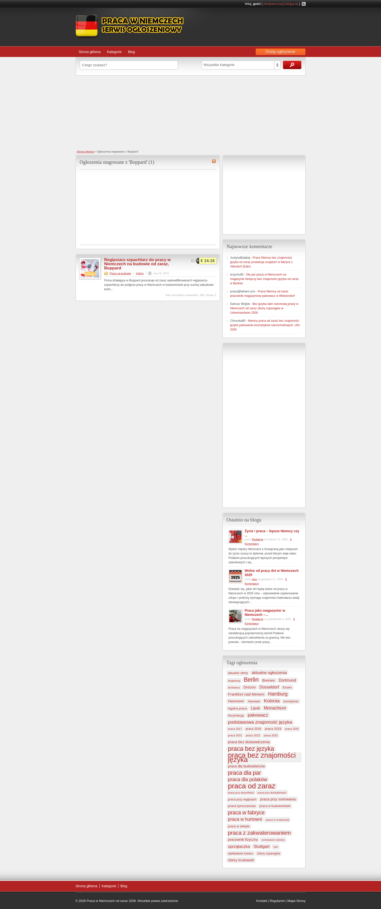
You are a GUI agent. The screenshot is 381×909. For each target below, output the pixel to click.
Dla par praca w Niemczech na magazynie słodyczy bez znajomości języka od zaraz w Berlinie (264, 279)
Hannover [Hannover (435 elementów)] (236, 701)
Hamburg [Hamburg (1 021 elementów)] (278, 694)
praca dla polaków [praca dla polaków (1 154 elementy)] (247, 779)
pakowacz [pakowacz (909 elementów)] (258, 715)
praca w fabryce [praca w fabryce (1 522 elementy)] (246, 812)
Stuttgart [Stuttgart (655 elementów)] (261, 846)
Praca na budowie (120, 273)
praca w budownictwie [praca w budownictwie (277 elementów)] (274, 806)
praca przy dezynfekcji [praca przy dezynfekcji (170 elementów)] (241, 792)
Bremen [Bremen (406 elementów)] (268, 680)
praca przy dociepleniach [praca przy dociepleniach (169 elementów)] (271, 792)
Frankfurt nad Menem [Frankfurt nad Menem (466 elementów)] (246, 694)
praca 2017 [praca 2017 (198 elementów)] (235, 728)
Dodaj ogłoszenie (281, 52)
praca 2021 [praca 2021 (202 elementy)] (235, 735)
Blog (131, 52)
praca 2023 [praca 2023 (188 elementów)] (270, 735)
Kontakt (261, 901)
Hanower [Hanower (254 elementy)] (254, 701)
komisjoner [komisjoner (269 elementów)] (291, 701)
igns (254, 579)
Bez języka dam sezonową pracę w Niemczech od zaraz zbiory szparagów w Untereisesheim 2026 (264, 308)
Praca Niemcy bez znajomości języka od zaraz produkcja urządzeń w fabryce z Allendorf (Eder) (261, 262)
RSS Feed (304, 4)
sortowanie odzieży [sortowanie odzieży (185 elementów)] (273, 839)
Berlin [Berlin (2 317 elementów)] (251, 679)
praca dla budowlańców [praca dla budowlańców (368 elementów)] (246, 766)
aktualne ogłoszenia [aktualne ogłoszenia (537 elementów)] (269, 672)
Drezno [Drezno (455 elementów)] (249, 687)
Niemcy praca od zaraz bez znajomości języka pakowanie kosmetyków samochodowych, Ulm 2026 (265, 325)
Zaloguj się (291, 4)
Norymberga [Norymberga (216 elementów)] (236, 715)
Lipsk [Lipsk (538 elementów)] (255, 708)
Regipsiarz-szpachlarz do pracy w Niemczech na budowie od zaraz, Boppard (137, 263)
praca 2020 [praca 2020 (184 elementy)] (292, 728)
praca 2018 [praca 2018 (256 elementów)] (253, 729)
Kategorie (114, 52)
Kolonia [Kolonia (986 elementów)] (272, 700)
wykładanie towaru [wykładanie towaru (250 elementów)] (240, 853)
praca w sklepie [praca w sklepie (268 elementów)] (239, 826)
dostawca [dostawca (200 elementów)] (234, 687)
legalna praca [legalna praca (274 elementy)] (237, 708)
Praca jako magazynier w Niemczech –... (265, 613)
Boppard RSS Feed (214, 161)
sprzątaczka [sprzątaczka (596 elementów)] (239, 846)
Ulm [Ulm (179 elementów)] (275, 846)
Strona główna (90, 52)
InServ (140, 273)
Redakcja (257, 539)
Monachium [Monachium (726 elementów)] (275, 708)
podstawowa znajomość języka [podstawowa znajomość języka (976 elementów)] (260, 722)
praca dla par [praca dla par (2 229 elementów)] (244, 773)
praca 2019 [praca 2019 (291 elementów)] (273, 729)
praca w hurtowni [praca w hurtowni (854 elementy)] (245, 819)
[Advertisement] (191, 112)
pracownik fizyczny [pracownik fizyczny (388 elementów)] (243, 840)
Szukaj (292, 65)
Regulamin (277, 901)
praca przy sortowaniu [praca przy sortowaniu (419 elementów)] (278, 799)
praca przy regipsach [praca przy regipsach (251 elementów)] (242, 799)
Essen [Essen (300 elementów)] (287, 687)
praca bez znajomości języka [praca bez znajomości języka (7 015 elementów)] (262, 757)
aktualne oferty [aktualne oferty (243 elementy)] (238, 673)
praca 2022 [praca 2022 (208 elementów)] (253, 735)
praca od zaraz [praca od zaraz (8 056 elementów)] (252, 786)
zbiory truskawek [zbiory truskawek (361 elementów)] (241, 860)
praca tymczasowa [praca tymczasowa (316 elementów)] (242, 806)
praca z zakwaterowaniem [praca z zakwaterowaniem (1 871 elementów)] (259, 833)
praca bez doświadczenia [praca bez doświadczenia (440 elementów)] (249, 742)
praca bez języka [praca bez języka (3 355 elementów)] (251, 748)
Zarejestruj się (272, 4)
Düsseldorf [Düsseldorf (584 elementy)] (269, 687)
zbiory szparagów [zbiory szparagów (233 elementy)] (268, 853)
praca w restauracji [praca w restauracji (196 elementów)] (277, 819)
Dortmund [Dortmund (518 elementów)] (287, 680)
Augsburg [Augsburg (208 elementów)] (234, 680)
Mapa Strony (297, 901)
